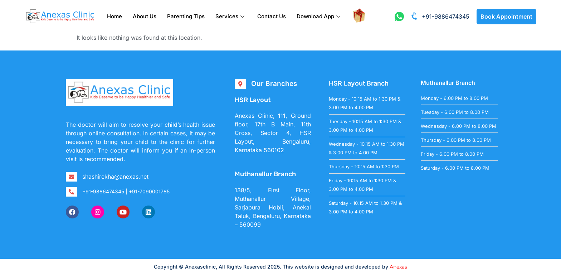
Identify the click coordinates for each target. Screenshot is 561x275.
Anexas (398, 267)
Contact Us (271, 16)
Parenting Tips (186, 16)
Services (229, 16)
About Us (144, 16)
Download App (318, 16)
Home (114, 16)
